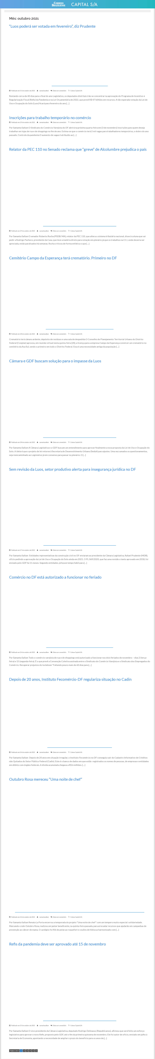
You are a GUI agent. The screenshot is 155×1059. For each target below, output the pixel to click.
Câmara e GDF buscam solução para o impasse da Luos (55, 361)
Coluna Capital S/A (76, 91)
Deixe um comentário (59, 91)
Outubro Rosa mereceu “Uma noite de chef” (45, 779)
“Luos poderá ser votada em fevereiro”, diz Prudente (52, 26)
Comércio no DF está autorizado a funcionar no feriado (55, 577)
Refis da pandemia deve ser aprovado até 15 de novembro (57, 944)
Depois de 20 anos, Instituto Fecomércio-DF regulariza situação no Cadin (70, 679)
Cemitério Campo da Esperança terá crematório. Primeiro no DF (63, 258)
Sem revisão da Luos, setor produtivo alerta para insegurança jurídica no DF (72, 469)
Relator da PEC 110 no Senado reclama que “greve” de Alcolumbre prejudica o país (78, 149)
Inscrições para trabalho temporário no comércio (50, 117)
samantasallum (44, 91)
